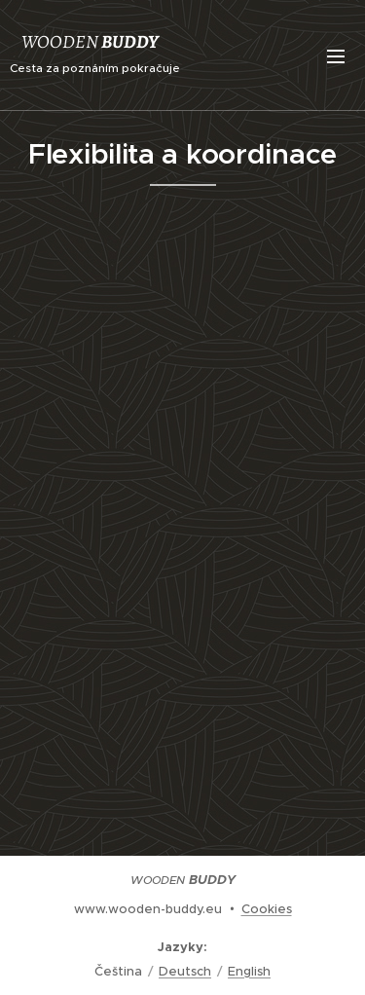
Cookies (266, 909)
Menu (336, 56)
